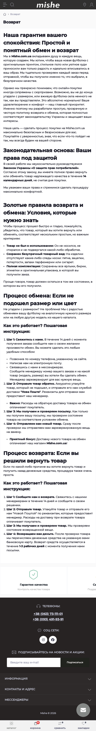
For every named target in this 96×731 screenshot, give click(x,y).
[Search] (12, 5)
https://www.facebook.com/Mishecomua (52, 639)
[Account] (92, 5)
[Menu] (5, 5)
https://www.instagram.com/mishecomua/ (43, 639)
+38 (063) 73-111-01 (48, 614)
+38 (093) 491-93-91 (48, 619)
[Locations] (85, 5)
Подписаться (75, 662)
